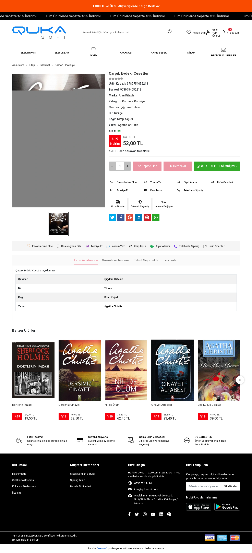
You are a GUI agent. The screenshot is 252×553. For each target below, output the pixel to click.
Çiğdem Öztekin (113, 279)
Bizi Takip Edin (197, 465)
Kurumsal (19, 465)
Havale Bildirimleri (80, 486)
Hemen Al (178, 166)
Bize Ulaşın (136, 465)
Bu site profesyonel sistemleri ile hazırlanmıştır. (126, 548)
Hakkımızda (19, 473)
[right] (240, 380)
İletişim (16, 492)
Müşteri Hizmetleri (84, 465)
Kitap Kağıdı (111, 297)
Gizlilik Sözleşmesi (23, 480)
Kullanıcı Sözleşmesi (24, 486)
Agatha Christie (113, 306)
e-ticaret (127, 548)
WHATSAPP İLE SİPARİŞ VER (217, 166)
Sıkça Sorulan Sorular (82, 473)
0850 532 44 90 (140, 483)
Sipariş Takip (77, 480)
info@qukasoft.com (143, 489)
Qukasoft (101, 548)
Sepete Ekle (147, 166)
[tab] (86, 260)
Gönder (230, 486)
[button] (231, 32)
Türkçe (108, 288)
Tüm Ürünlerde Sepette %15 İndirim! (84, 16)
